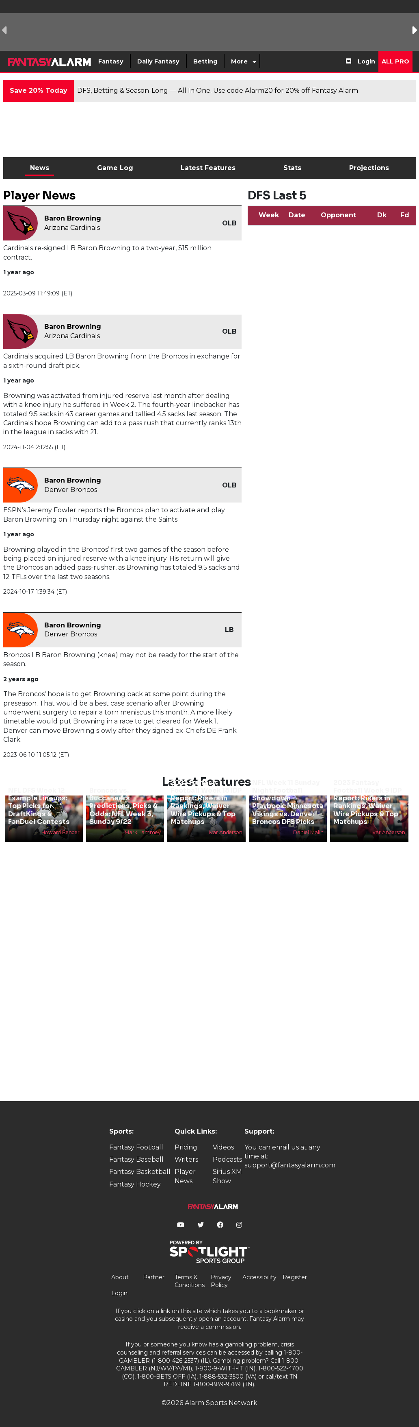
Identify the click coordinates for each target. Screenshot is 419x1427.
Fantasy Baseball (136, 1159)
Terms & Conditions (190, 1281)
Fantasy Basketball (140, 1172)
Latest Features (208, 168)
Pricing (186, 1147)
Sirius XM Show (227, 1176)
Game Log (115, 168)
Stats (292, 168)
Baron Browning (72, 218)
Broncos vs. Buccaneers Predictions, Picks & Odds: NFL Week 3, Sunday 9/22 (123, 806)
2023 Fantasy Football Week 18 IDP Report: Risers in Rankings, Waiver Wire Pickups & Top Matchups (206, 802)
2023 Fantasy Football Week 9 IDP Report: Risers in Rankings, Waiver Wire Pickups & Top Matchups (367, 802)
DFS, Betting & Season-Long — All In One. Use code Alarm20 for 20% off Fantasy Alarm (217, 90)
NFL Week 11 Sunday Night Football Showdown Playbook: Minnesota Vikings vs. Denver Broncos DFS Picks (288, 802)
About (120, 1277)
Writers (186, 1159)
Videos (223, 1147)
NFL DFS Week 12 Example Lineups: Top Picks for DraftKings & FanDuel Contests (39, 806)
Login (366, 61)
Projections (369, 168)
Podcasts (227, 1159)
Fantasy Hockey (135, 1184)
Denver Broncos (70, 490)
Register (295, 1277)
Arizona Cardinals (72, 228)
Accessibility (259, 1277)
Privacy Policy (221, 1281)
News (39, 168)
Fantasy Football (136, 1147)
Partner (153, 1277)
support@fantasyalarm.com (289, 1165)
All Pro (395, 61)
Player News (185, 1176)
